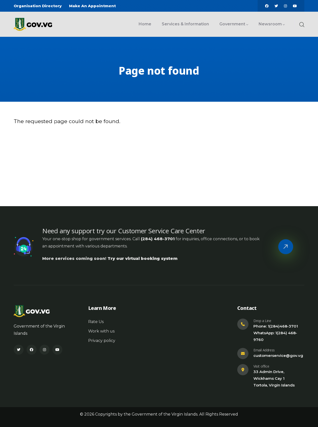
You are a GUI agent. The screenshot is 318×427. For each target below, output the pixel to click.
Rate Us (96, 321)
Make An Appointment (92, 5)
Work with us (101, 331)
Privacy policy (101, 340)
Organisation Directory (38, 5)
